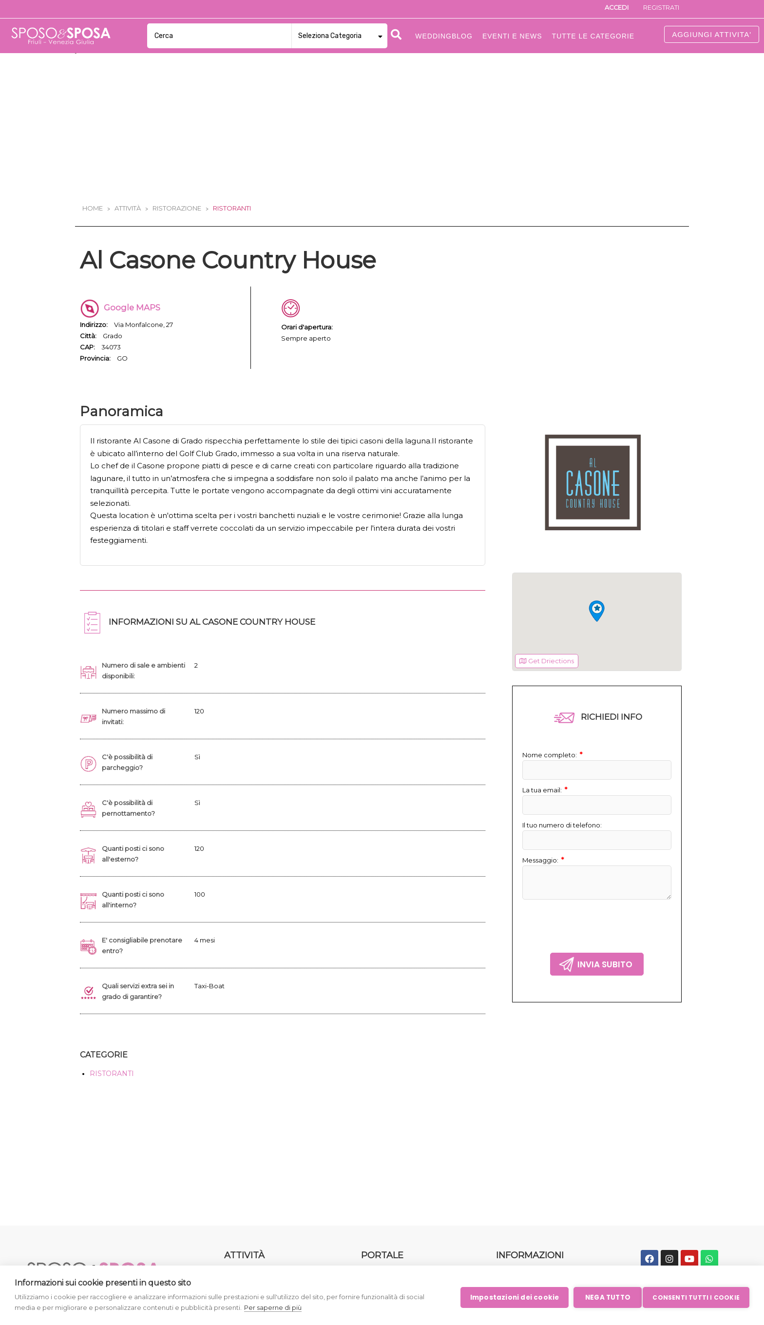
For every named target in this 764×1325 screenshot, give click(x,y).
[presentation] (596, 930)
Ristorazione (177, 208)
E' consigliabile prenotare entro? (144, 951)
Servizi (235, 1169)
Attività (128, 208)
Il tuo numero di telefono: (565, 831)
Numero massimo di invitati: (137, 722)
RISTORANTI (112, 1079)
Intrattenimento (251, 1200)
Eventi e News (512, 36)
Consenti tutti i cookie (696, 1296)
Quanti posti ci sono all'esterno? (135, 860)
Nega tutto (604, 1297)
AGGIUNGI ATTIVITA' (711, 34)
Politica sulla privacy (529, 1169)
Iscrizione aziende (526, 1154)
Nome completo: (554, 761)
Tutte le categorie (593, 36)
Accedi (608, 8)
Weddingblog (444, 36)
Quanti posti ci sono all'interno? (135, 906)
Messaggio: (544, 867)
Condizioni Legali (525, 1185)
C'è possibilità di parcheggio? (128, 768)
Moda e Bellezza (252, 1154)
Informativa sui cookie (533, 1200)
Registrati (657, 8)
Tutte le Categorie (392, 1154)
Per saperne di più (273, 1307)
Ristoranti (232, 208)
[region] (597, 628)
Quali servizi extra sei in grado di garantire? (140, 997)
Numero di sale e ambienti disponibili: (136, 677)
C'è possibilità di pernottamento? (131, 814)
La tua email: (547, 796)
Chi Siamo (378, 1200)
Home (92, 208)
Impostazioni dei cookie (510, 1297)
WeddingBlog (384, 1169)
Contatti (375, 1215)
